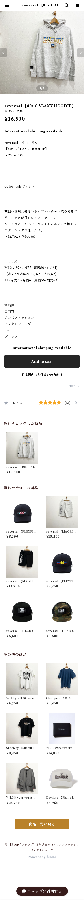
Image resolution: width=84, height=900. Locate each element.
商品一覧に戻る (42, 824)
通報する (74, 386)
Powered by (42, 857)
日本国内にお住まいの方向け (42, 375)
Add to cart (42, 361)
